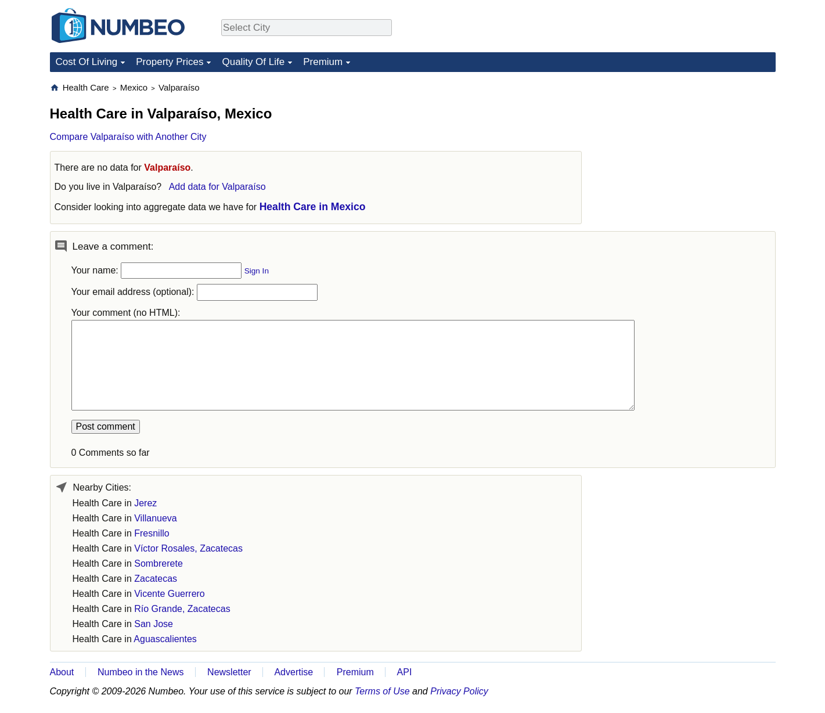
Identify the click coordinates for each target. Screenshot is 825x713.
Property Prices (169, 61)
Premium (323, 61)
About (62, 672)
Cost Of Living (87, 61)
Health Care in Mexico (313, 207)
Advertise (293, 672)
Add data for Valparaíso (217, 187)
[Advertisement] (688, 154)
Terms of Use (382, 691)
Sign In (256, 271)
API (404, 672)
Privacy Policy (459, 691)
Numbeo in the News (141, 672)
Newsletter (229, 672)
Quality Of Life (253, 61)
